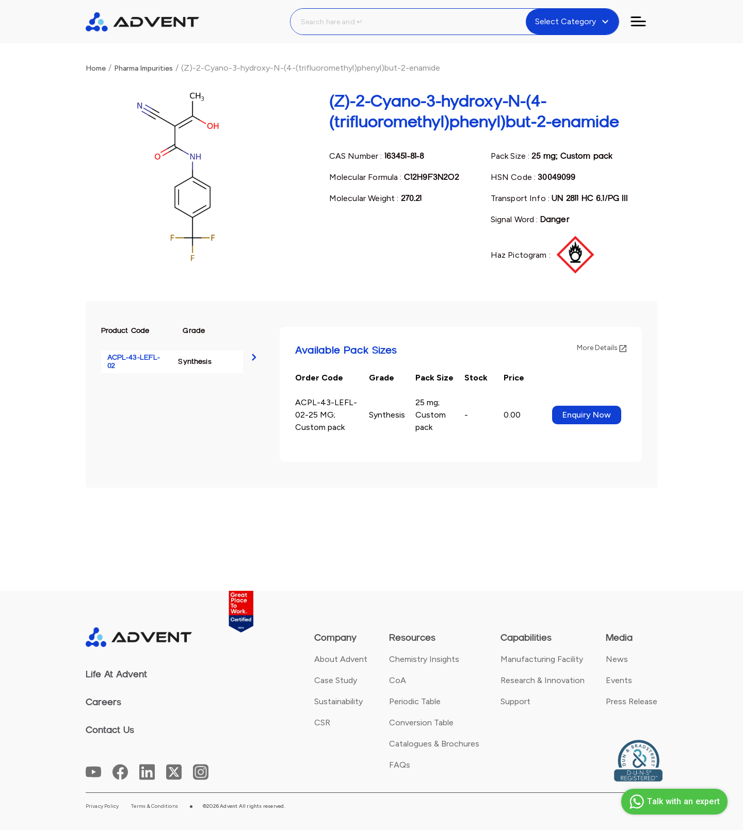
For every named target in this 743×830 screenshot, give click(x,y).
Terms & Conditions (154, 806)
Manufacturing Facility (541, 659)
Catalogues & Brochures (434, 744)
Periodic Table (415, 701)
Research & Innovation (542, 680)
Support (515, 701)
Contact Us (110, 730)
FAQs (399, 765)
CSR (322, 722)
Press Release (631, 701)
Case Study (335, 680)
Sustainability (338, 701)
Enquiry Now (586, 415)
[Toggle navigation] (644, 22)
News (617, 659)
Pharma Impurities (143, 68)
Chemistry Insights (424, 659)
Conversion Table (421, 722)
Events (619, 680)
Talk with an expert (673, 801)
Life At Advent (116, 674)
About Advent (340, 659)
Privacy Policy (102, 806)
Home (96, 68)
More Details (601, 347)
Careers (103, 702)
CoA (397, 680)
